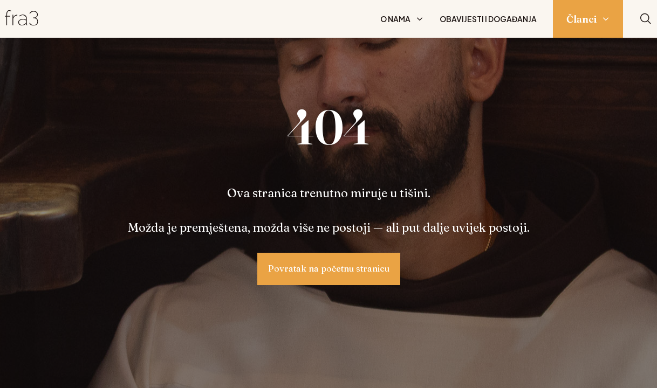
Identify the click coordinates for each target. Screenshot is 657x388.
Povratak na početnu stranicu (328, 268)
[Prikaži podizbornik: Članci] (606, 19)
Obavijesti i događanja (488, 19)
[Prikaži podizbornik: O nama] (419, 19)
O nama (395, 19)
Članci (581, 19)
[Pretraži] (645, 19)
